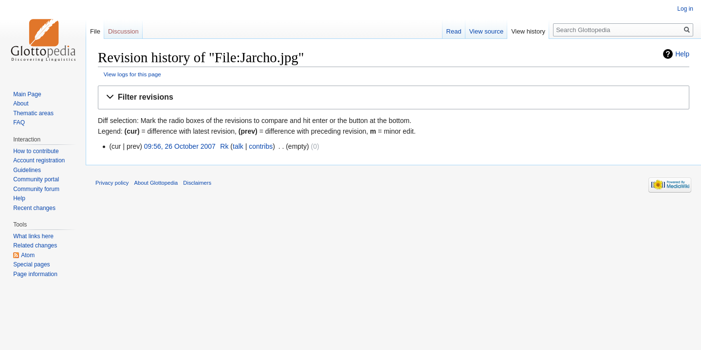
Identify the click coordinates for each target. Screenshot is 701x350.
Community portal (36, 179)
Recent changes (34, 208)
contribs (261, 146)
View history (528, 31)
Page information (35, 274)
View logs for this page (132, 74)
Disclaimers (197, 183)
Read (453, 31)
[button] (393, 97)
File (95, 31)
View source (486, 31)
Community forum (36, 189)
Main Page (27, 94)
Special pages (31, 264)
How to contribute (35, 151)
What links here (33, 236)
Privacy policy (112, 183)
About (20, 103)
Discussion (123, 31)
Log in (685, 8)
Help (682, 54)
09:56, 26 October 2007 (180, 146)
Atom (28, 255)
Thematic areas (33, 113)
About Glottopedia (156, 183)
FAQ (19, 122)
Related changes (35, 245)
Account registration (39, 160)
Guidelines (27, 170)
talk (238, 146)
